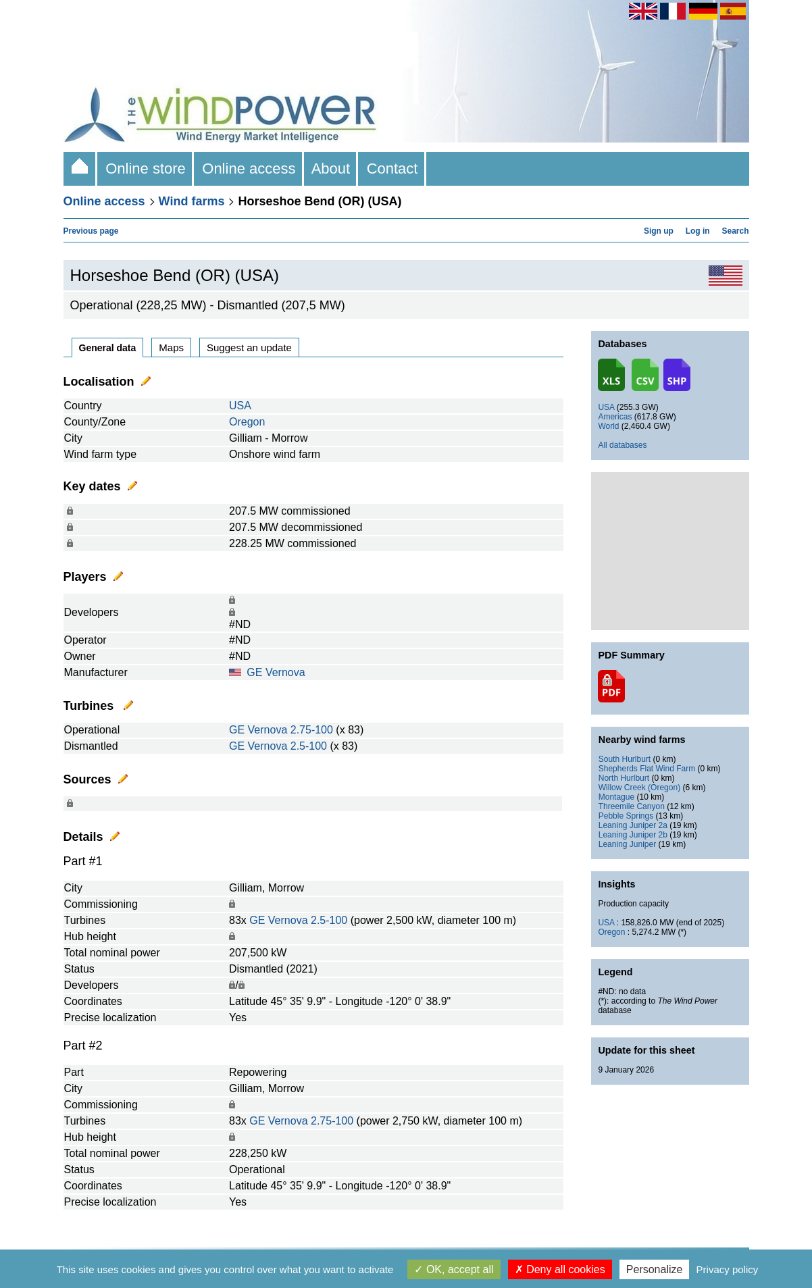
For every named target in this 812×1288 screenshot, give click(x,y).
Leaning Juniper (627, 844)
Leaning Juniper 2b (633, 835)
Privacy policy (727, 1269)
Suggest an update (249, 347)
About (331, 168)
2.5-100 (308, 746)
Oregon (247, 422)
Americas (615, 416)
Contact (392, 168)
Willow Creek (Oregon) (639, 787)
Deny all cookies (560, 1269)
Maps (171, 347)
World (608, 426)
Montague (616, 797)
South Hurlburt (625, 759)
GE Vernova (276, 672)
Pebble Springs (626, 816)
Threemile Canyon (632, 806)
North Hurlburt (624, 778)
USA (240, 405)
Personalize (654, 1269)
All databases (622, 445)
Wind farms (192, 201)
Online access (249, 168)
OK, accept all (453, 1269)
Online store (145, 168)
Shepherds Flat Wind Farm (647, 768)
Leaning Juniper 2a (633, 825)
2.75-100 (311, 730)
